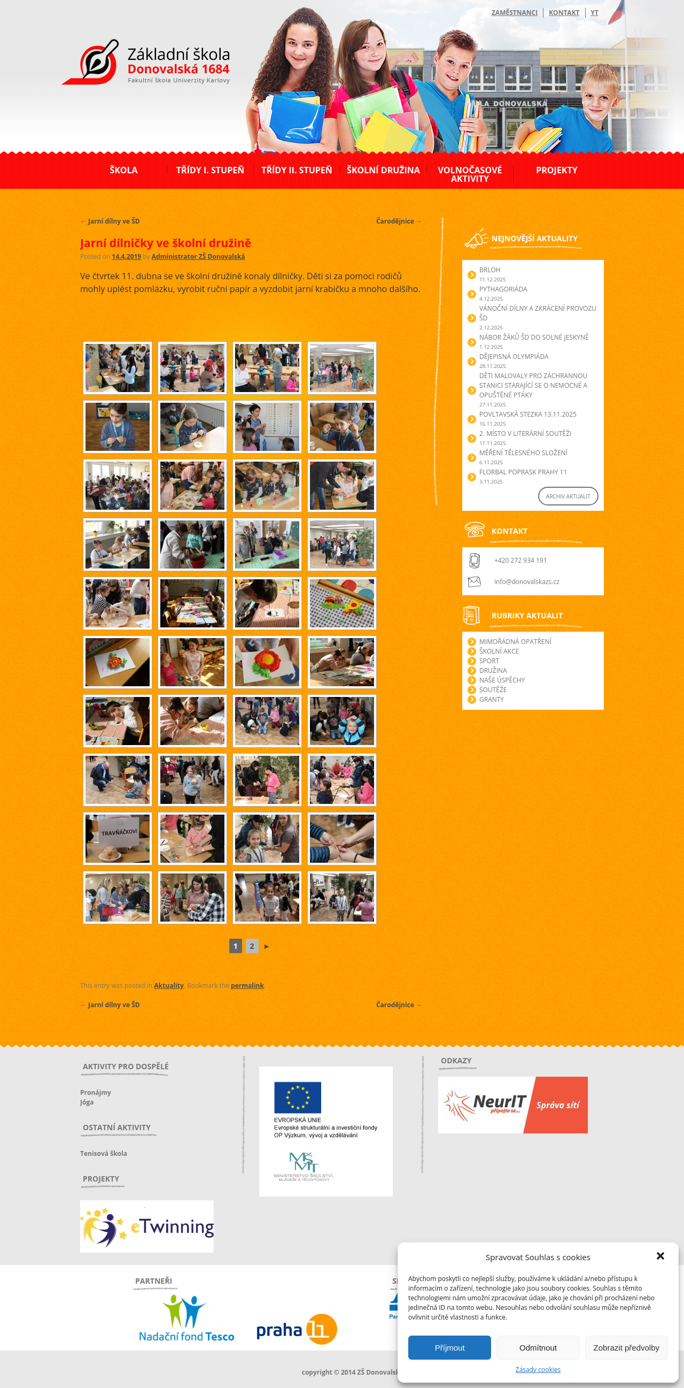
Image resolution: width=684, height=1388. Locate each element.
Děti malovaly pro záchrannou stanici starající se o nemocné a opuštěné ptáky (533, 385)
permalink (247, 985)
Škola (123, 170)
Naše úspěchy (502, 680)
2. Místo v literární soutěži (525, 433)
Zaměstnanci (515, 12)
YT (594, 12)
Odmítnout (538, 1347)
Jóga (87, 1102)
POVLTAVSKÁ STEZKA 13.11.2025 (528, 414)
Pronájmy (95, 1092)
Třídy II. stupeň (296, 170)
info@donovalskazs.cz (526, 581)
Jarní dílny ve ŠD (110, 221)
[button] (661, 1257)
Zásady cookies (538, 1369)
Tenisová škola (103, 1153)
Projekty (556, 170)
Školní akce (499, 651)
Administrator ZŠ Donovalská (198, 256)
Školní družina (383, 170)
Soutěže (493, 689)
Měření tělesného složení (523, 452)
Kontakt (564, 12)
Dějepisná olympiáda (514, 356)
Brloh (490, 269)
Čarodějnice (399, 221)
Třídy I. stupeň (210, 170)
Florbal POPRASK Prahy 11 (523, 472)
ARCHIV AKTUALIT (568, 496)
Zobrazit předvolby (626, 1347)
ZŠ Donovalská (138, 63)
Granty (491, 699)
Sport (489, 660)
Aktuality (168, 985)
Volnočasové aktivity (470, 174)
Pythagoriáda (503, 289)
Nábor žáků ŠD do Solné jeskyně (534, 337)
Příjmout (450, 1347)
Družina (493, 670)
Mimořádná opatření (515, 641)
